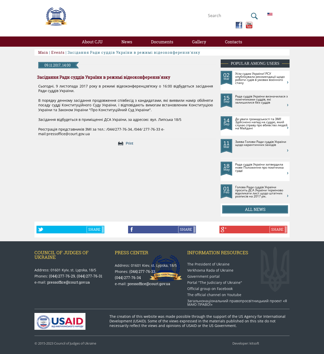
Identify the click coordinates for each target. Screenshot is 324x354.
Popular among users (255, 63)
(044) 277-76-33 (142, 271)
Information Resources (217, 252)
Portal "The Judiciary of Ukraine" (214, 282)
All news (255, 209)
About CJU (92, 41)
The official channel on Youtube (214, 295)
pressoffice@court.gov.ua (68, 282)
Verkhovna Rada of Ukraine (210, 270)
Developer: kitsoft (245, 343)
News (126, 41)
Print (129, 143)
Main (43, 52)
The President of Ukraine (208, 264)
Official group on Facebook (210, 288)
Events (58, 52)
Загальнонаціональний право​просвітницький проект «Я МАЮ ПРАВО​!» (237, 302)
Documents (162, 41)
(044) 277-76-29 (62, 276)
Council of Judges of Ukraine (61, 254)
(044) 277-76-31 (89, 276)
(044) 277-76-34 (128, 277)
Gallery (199, 41)
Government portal (203, 276)
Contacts (233, 41)
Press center (131, 252)
